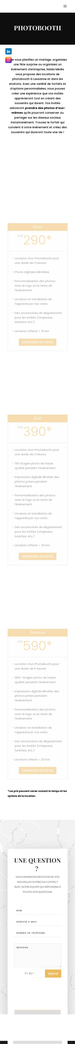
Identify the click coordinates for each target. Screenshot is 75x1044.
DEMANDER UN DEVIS (37, 342)
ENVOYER (53, 976)
